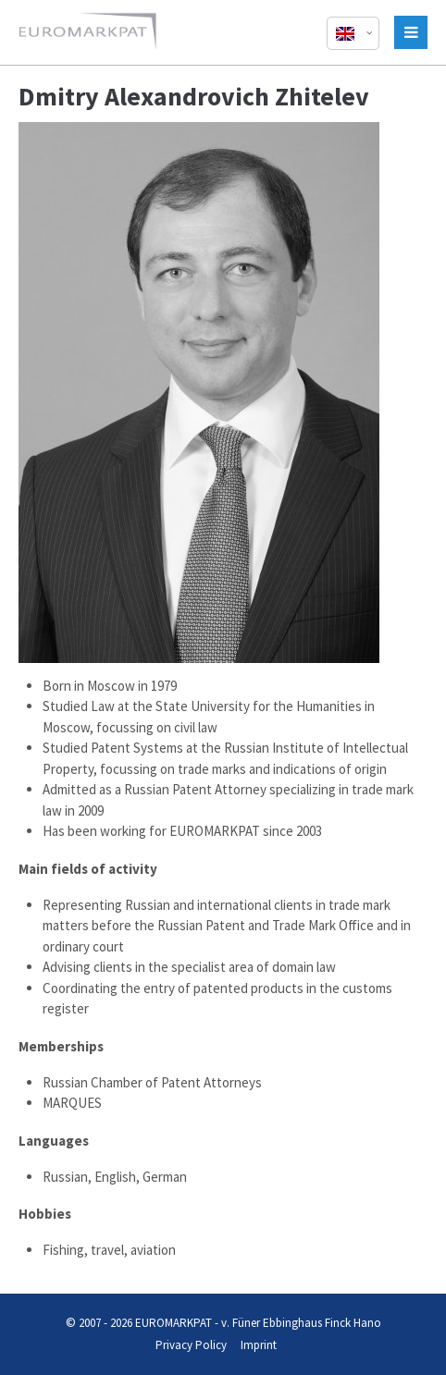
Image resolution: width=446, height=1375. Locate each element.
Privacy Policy (191, 1345)
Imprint (259, 1345)
